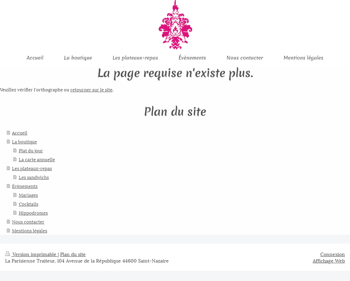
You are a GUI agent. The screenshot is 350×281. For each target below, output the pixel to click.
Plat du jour (31, 150)
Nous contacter (28, 221)
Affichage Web (329, 260)
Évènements (25, 185)
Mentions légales (29, 230)
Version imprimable (31, 253)
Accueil (19, 132)
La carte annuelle (37, 159)
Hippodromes (33, 212)
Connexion (332, 253)
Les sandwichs (34, 177)
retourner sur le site (91, 89)
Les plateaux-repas (32, 168)
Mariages (28, 194)
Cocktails (28, 203)
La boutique (24, 141)
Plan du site (73, 253)
